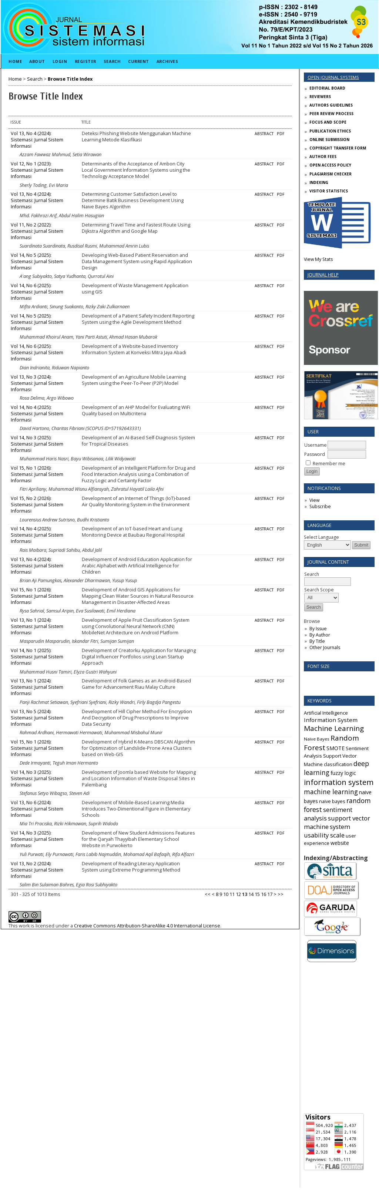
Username (315, 445)
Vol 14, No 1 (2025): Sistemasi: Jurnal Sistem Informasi (37, 656)
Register (85, 61)
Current (138, 61)
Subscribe (320, 506)
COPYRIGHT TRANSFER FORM (337, 148)
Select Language (321, 537)
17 (269, 894)
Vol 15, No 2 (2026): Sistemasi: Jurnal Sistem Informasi (37, 504)
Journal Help (323, 275)
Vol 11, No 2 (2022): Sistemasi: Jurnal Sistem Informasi (37, 231)
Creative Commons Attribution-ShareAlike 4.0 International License (147, 926)
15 (257, 894)
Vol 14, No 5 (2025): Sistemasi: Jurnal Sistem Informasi (37, 261)
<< (208, 894)
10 (225, 894)
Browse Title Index (70, 79)
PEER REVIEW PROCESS (331, 113)
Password (314, 454)
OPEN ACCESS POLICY (330, 165)
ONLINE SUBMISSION (329, 139)
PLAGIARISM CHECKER (330, 174)
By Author (319, 635)
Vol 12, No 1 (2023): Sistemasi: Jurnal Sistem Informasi (37, 170)
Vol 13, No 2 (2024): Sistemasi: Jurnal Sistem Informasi (37, 869)
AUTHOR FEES (322, 156)
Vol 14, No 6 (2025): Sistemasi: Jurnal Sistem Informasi (37, 291)
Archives (167, 61)
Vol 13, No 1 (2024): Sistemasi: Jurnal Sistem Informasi (37, 626)
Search (112, 61)
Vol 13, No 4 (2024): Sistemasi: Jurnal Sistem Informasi (37, 139)
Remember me (329, 463)
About (37, 61)
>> (281, 894)
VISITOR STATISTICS (328, 191)
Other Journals (324, 647)
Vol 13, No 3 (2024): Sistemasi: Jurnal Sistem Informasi (37, 383)
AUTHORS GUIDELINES (331, 105)
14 (251, 894)
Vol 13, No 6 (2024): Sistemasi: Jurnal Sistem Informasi (37, 808)
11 (232, 894)
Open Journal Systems (333, 77)
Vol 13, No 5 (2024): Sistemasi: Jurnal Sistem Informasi (37, 717)
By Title (317, 641)
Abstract (264, 133)
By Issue (318, 628)
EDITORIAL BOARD (327, 88)
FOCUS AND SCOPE (327, 122)
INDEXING (318, 182)
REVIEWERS (320, 96)
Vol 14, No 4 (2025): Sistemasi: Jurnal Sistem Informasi (37, 413)
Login (60, 61)
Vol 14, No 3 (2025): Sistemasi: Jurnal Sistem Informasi (37, 443)
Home (15, 61)
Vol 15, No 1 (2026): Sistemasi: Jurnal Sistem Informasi (37, 474)
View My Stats (318, 259)
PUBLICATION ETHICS (330, 131)
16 (263, 894)
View (314, 500)
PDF (281, 133)
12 (238, 894)
